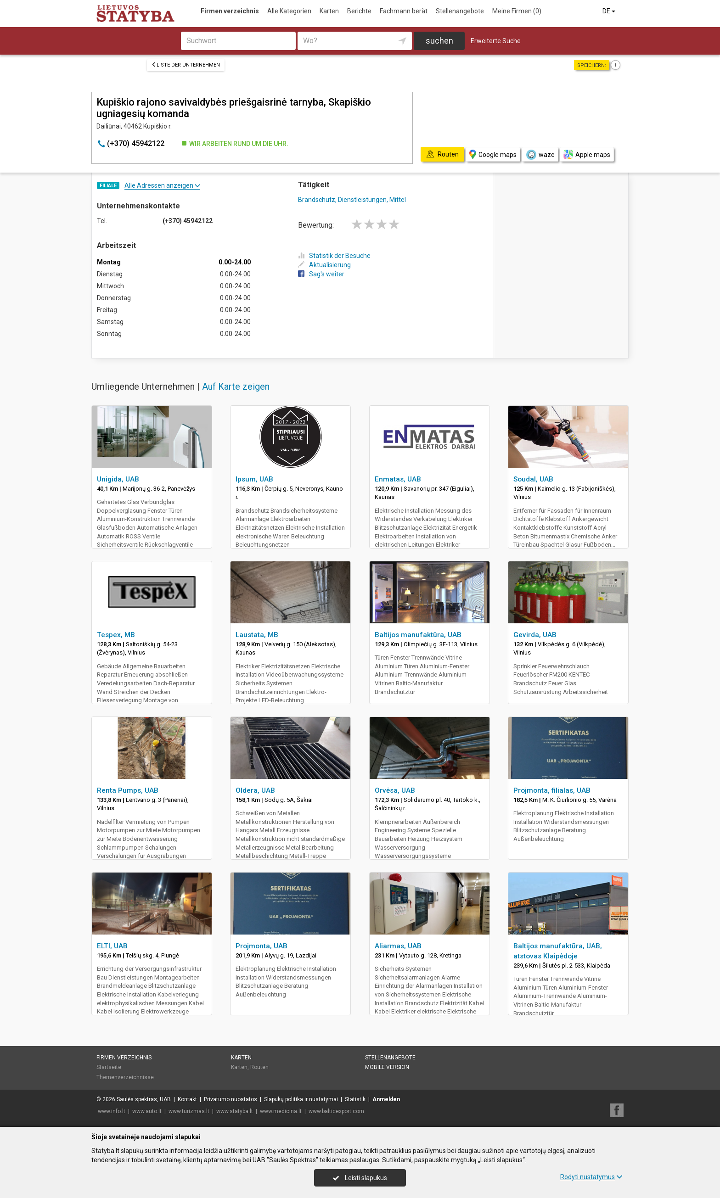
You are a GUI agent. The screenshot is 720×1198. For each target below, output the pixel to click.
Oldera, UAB (255, 790)
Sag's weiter (321, 274)
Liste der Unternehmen (186, 65)
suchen (439, 40)
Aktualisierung (324, 265)
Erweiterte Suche (496, 41)
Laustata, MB (257, 635)
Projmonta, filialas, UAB (552, 790)
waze (540, 155)
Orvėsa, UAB (395, 790)
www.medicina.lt (281, 1111)
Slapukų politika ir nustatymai (301, 1099)
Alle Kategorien (289, 11)
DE (609, 11)
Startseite (108, 1067)
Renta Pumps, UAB (127, 790)
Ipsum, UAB (254, 479)
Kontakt (187, 1099)
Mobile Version (387, 1067)
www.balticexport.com (336, 1111)
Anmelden (386, 1099)
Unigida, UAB (118, 479)
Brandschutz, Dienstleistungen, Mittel (352, 199)
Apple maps (586, 154)
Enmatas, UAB (398, 479)
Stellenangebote (460, 11)
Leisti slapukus (360, 1177)
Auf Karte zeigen (236, 386)
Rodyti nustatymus (591, 1177)
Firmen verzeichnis (230, 11)
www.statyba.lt (234, 1111)
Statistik (355, 1099)
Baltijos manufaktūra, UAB (418, 635)
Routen (259, 1067)
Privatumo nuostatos (230, 1099)
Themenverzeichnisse (125, 1077)
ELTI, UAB (112, 946)
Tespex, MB (116, 635)
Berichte (359, 11)
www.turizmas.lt (189, 1111)
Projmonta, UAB (261, 946)
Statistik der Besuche (334, 255)
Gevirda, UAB (535, 635)
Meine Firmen (516, 11)
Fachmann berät (404, 11)
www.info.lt (111, 1111)
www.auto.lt (147, 1111)
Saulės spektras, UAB (144, 1099)
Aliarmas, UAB (398, 946)
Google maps (493, 154)
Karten (329, 11)
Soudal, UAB (533, 479)
